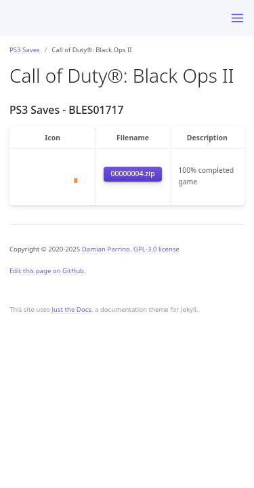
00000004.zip (132, 173)
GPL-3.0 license (156, 249)
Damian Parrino (106, 249)
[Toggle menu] (237, 18)
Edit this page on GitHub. (47, 270)
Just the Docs (71, 309)
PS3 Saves (24, 49)
